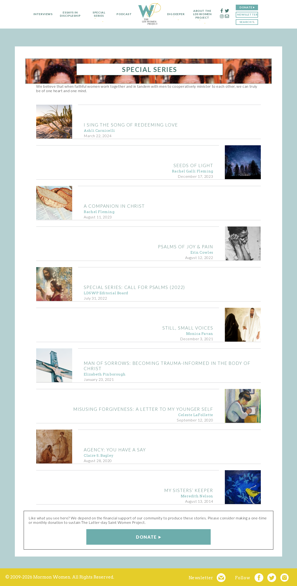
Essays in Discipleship (68, 14)
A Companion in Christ (114, 206)
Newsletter (249, 14)
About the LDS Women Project (204, 14)
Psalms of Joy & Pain (185, 246)
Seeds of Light (193, 165)
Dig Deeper (176, 14)
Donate (248, 7)
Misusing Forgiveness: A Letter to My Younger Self (143, 409)
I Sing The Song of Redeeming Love (131, 124)
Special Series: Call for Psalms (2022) (134, 287)
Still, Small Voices (187, 327)
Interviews (40, 14)
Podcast (121, 14)
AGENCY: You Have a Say (115, 449)
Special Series (96, 14)
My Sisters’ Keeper (188, 490)
